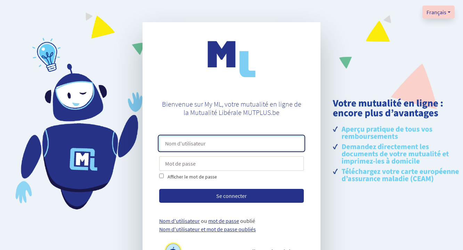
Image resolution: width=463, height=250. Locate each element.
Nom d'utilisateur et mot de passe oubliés (207, 229)
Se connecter (231, 195)
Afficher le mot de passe (192, 177)
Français (436, 12)
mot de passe (223, 220)
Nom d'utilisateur (179, 220)
